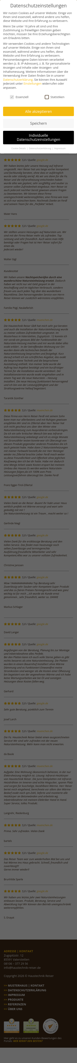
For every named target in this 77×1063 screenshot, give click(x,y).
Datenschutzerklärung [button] (40, 145)
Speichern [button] (38, 120)
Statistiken (54, 94)
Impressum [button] (60, 145)
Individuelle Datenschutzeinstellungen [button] (38, 134)
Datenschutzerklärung (18, 76)
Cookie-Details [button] (18, 145)
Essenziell (19, 94)
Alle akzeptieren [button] (38, 108)
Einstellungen (33, 80)
